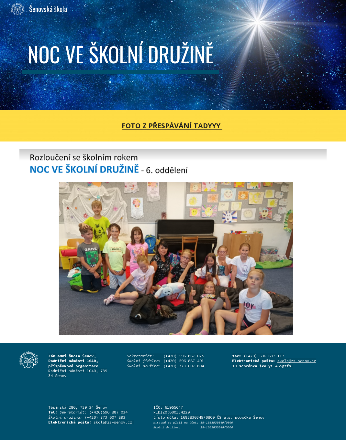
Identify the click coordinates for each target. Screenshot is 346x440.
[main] (120, 55)
